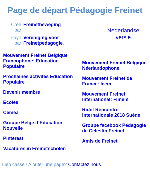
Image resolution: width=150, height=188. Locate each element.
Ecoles (10, 102)
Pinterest (13, 138)
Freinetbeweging (42, 24)
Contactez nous (84, 164)
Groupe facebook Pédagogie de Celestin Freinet (114, 128)
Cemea (11, 112)
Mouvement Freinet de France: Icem (107, 81)
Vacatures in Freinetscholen (34, 148)
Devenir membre (21, 92)
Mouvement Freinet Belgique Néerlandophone (114, 65)
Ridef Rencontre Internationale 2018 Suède (111, 112)
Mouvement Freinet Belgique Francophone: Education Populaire (35, 61)
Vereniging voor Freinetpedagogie (43, 40)
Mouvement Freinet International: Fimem (105, 96)
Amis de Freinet (100, 141)
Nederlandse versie (123, 33)
